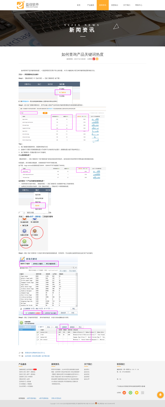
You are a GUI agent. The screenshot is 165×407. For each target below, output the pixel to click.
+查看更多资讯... (56, 384)
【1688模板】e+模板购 (25, 384)
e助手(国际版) (44, 398)
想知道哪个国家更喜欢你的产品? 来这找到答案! (65, 379)
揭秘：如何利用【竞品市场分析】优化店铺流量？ (65, 372)
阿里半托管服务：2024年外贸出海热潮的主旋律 (65, 369)
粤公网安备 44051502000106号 (105, 403)
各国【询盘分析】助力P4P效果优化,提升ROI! (64, 376)
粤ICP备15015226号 (89, 403)
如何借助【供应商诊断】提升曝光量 (37, 356)
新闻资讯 (55, 364)
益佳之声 (86, 379)
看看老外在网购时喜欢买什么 (35, 353)
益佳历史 (86, 374)
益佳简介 (86, 369)
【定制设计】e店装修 (25, 381)
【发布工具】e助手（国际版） (27, 372)
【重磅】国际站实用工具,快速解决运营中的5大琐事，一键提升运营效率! (72, 374)
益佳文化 (86, 372)
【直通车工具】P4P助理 (25, 376)
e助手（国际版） (35, 217)
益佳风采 (86, 376)
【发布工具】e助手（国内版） (27, 374)
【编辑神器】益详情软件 (28, 369)
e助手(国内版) (31, 398)
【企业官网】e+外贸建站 (26, 386)
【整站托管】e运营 (24, 379)
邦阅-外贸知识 (56, 398)
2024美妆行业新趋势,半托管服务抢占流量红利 (64, 381)
